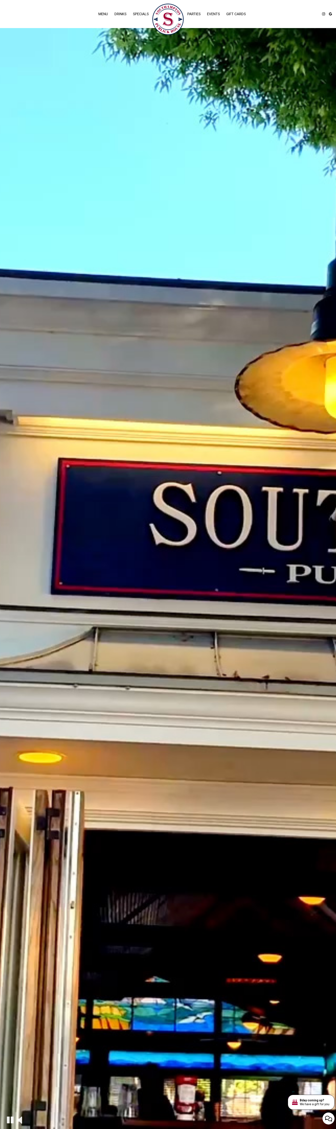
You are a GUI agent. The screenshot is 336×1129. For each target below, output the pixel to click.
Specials (141, 14)
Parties (194, 14)
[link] (168, 19)
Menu (103, 14)
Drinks (120, 14)
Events (213, 14)
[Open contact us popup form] (328, 1119)
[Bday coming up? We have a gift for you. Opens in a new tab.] (311, 1102)
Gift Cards (236, 14)
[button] (10, 1120)
